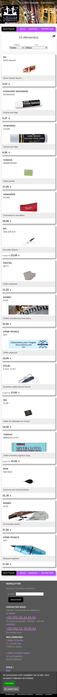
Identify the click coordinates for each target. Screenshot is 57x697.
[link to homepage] (10, 13)
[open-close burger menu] (52, 10)
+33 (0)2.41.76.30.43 (21, 628)
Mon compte (31, 2)
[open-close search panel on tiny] (45, 10)
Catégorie (16, 45)
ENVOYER (16, 600)
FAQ (8, 670)
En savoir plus (11, 689)
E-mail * (11, 594)
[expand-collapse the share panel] (54, 36)
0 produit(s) (47, 2)
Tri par (36, 45)
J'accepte (9, 683)
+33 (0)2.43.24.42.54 (21, 617)
